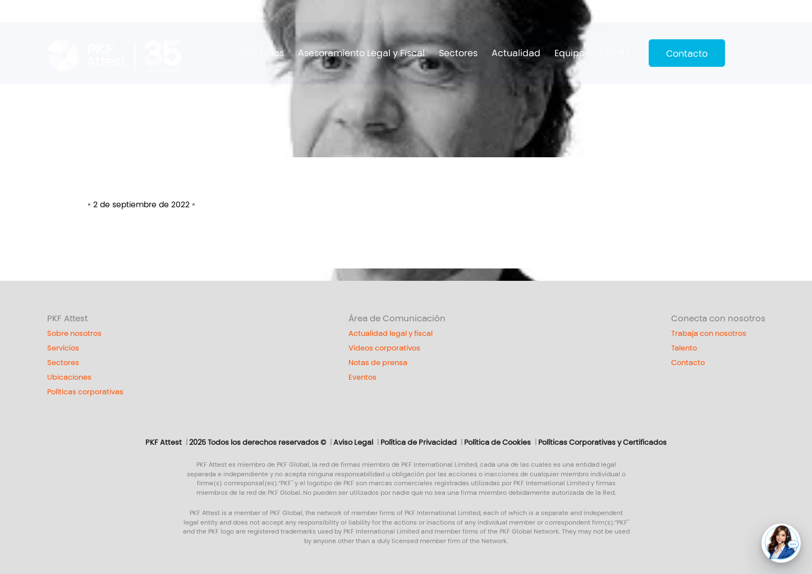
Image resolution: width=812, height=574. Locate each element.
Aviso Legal (353, 442)
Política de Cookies (497, 442)
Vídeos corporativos (384, 348)
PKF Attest (67, 318)
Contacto (687, 53)
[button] (781, 543)
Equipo (569, 53)
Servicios (264, 53)
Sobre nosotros (74, 333)
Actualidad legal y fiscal (390, 333)
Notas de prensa (377, 362)
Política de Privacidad (418, 442)
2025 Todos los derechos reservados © (257, 442)
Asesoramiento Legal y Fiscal (361, 53)
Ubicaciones (69, 377)
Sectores (458, 53)
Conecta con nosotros (718, 318)
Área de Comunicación (397, 318)
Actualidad (516, 53)
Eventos (362, 377)
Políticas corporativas (85, 392)
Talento (615, 53)
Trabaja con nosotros (708, 333)
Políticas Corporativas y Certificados (602, 442)
